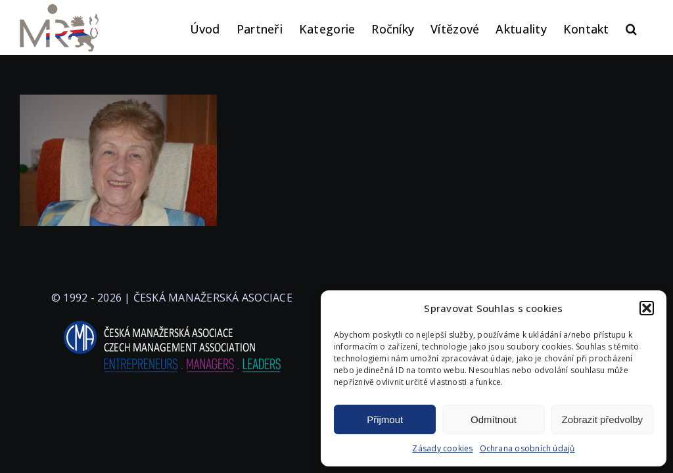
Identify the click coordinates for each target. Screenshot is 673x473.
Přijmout (385, 419)
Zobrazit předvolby (602, 419)
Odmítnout (494, 419)
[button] (646, 308)
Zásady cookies (442, 448)
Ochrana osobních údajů (527, 448)
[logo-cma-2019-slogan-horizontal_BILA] (171, 321)
